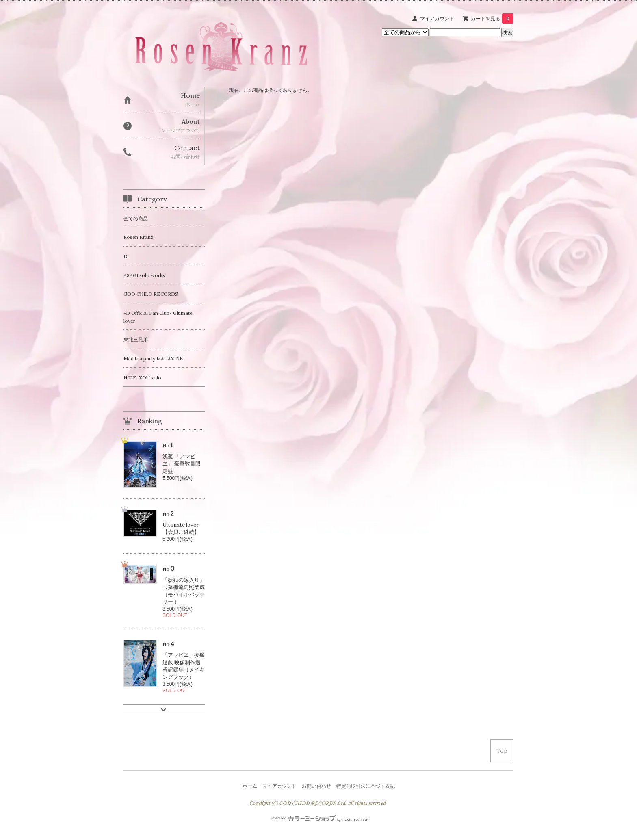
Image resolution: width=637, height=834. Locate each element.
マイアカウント (437, 18)
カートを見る (492, 18)
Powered (320, 818)
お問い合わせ (316, 786)
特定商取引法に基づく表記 (365, 786)
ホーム (250, 786)
